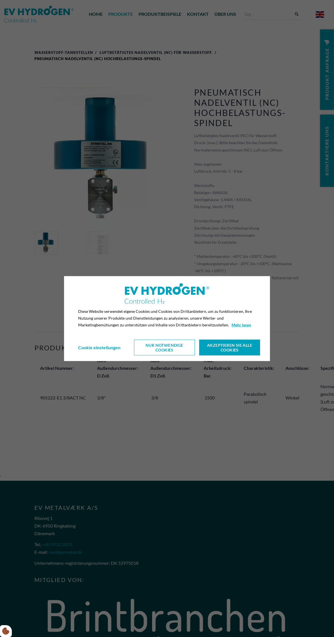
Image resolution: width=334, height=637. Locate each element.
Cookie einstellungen (99, 347)
